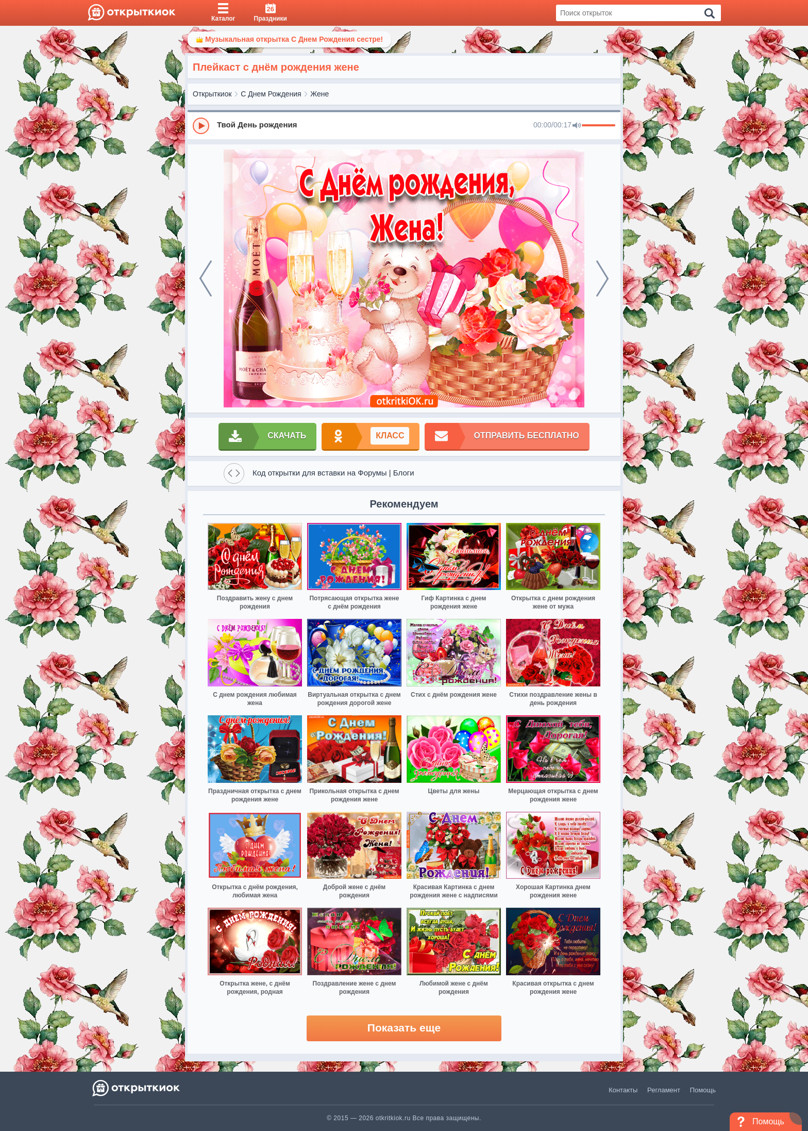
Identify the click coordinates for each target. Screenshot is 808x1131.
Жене (319, 94)
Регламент (663, 1090)
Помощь (703, 1090)
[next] (602, 278)
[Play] (201, 126)
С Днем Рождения (271, 94)
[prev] (205, 278)
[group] (404, 125)
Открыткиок (212, 94)
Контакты (623, 1090)
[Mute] (576, 126)
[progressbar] (598, 125)
